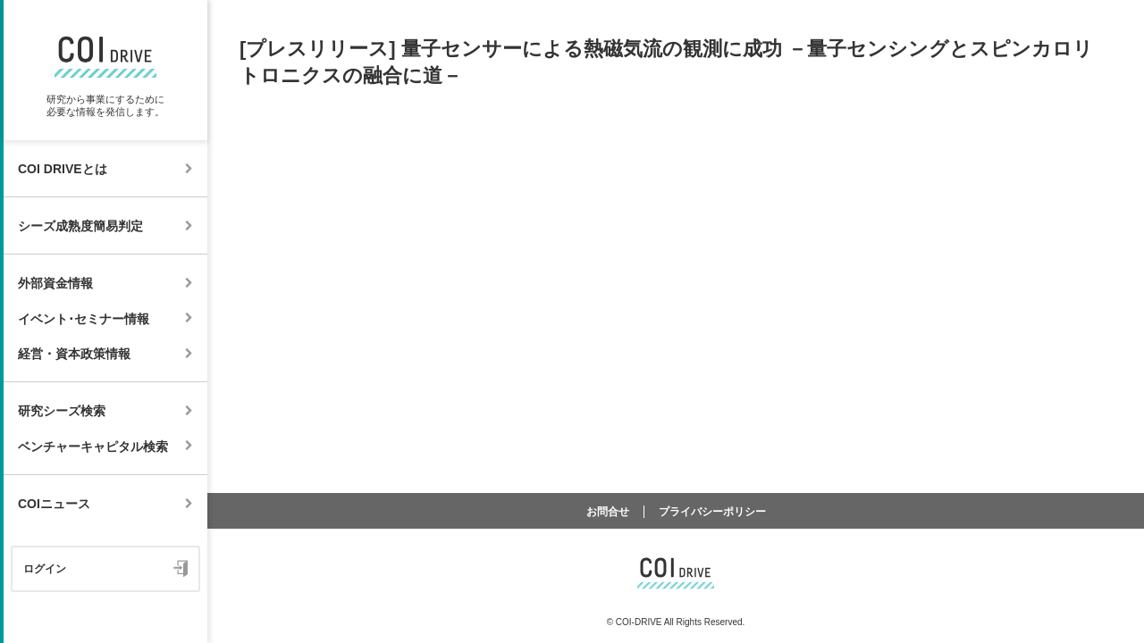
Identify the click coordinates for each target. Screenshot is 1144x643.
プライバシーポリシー (712, 511)
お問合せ (607, 511)
